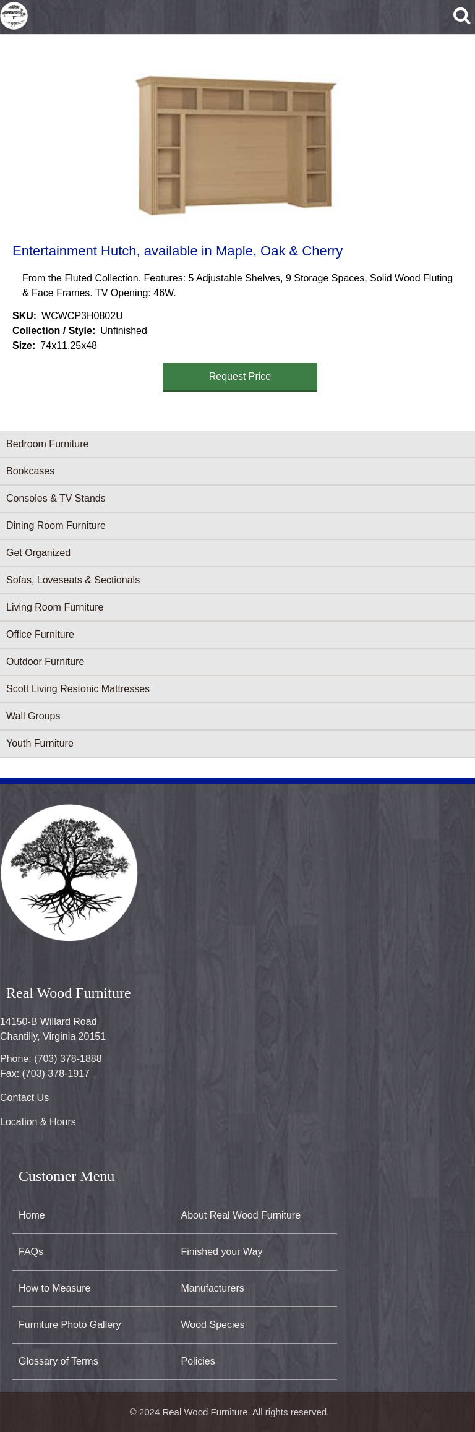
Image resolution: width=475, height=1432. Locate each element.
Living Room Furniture (54, 607)
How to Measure (55, 1288)
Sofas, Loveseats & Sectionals (73, 580)
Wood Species (213, 1324)
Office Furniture (40, 634)
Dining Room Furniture (56, 525)
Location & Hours (38, 1122)
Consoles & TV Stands (56, 498)
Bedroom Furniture (47, 444)
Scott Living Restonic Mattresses (78, 689)
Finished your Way (222, 1251)
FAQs (31, 1251)
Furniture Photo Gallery (70, 1324)
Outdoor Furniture (45, 661)
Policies (198, 1361)
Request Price (240, 376)
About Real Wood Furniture (241, 1215)
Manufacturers (212, 1288)
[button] (235, 137)
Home (32, 1215)
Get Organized (38, 552)
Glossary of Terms (58, 1361)
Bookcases (30, 471)
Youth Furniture (40, 743)
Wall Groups (33, 716)
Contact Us (24, 1097)
